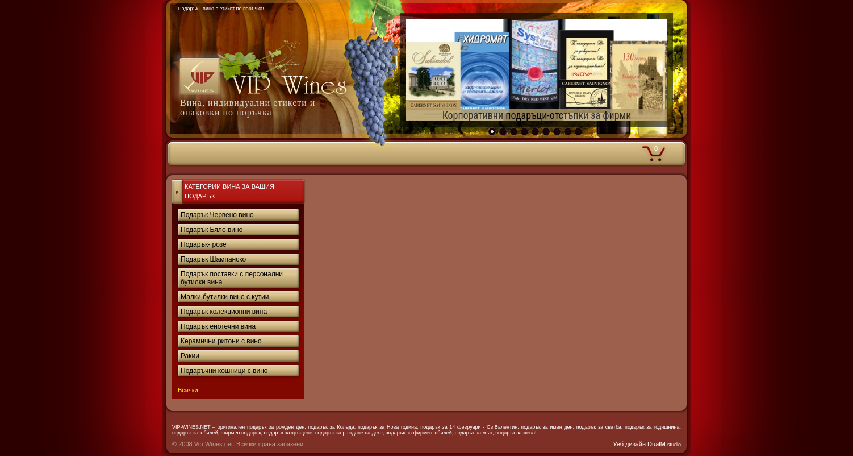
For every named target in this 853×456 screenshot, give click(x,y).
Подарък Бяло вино (211, 230)
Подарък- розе (204, 244)
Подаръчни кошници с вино (224, 371)
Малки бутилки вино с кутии (225, 297)
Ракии (190, 356)
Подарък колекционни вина (224, 312)
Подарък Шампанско (213, 259)
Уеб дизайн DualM (647, 444)
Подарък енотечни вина (218, 326)
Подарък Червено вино (217, 215)
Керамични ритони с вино (221, 341)
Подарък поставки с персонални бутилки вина (232, 278)
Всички (188, 390)
